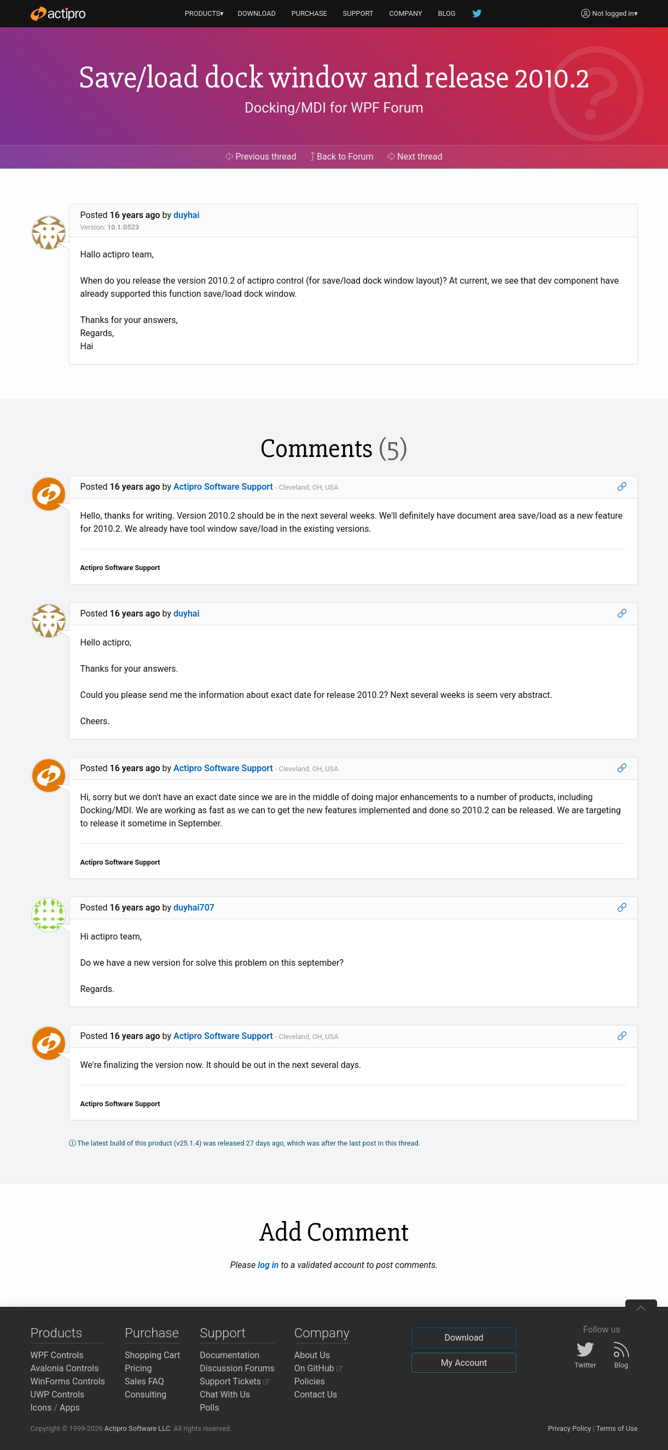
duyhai (186, 215)
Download (463, 1337)
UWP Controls (58, 1394)
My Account (464, 1363)
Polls (209, 1407)
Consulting (145, 1394)
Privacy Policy (569, 1428)
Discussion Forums (237, 1368)
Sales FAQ (144, 1381)
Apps (70, 1407)
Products (57, 1333)
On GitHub (318, 1368)
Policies (309, 1381)
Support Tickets (234, 1381)
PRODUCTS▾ (204, 13)
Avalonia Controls (65, 1368)
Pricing (138, 1368)
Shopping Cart (152, 1355)
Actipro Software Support (223, 487)
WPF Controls (57, 1355)
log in (268, 1265)
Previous (260, 156)
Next (415, 156)
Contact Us (316, 1394)
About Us (312, 1355)
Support (223, 1333)
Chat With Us (225, 1394)
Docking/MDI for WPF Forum (334, 107)
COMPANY (405, 13)
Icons (41, 1407)
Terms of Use (617, 1428)
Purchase (152, 1333)
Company (322, 1333)
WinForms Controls (68, 1381)
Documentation (229, 1355)
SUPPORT (358, 13)
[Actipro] (58, 14)
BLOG (447, 13)
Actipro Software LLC (137, 1428)
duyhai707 (193, 907)
